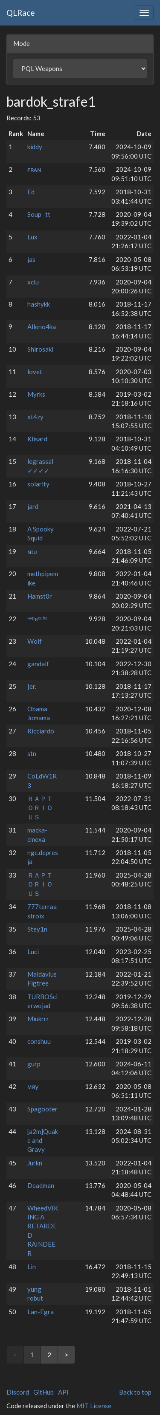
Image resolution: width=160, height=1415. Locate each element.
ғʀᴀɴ (34, 169)
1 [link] (32, 1354)
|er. (31, 686)
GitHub (43, 1392)
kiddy (34, 147)
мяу (32, 1086)
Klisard (37, 439)
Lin (31, 1266)
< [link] (15, 1354)
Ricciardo (40, 731)
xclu (33, 282)
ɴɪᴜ (32, 551)
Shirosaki (40, 349)
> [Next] (66, 1354)
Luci (33, 951)
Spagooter (42, 1109)
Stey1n (37, 929)
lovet (34, 371)
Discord (17, 1392)
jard (32, 506)
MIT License (93, 1405)
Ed (31, 192)
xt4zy (35, 417)
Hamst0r (39, 596)
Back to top (135, 1392)
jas (31, 259)
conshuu (39, 1041)
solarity (38, 484)
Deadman (40, 1185)
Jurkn (34, 1163)
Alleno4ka (41, 326)
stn (31, 753)
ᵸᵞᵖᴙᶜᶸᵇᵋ (37, 618)
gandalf (38, 664)
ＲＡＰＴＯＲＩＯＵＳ (40, 808)
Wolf (34, 641)
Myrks (36, 394)
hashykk (38, 304)
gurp (34, 1064)
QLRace (20, 12)
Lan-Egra (40, 1312)
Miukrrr (38, 1019)
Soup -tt (38, 214)
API (63, 1392)
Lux (32, 237)
